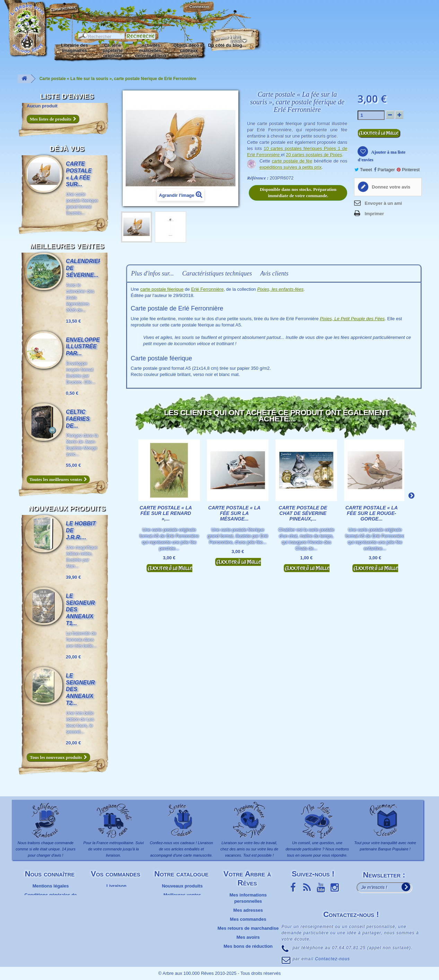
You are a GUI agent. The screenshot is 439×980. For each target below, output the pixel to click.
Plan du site (50, 910)
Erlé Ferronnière (207, 289)
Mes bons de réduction (248, 946)
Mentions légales (51, 886)
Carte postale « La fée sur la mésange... (234, 513)
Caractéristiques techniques (217, 273)
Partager (384, 169)
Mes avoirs (248, 937)
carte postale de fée (292, 161)
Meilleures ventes (67, 246)
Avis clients (274, 273)
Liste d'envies (67, 96)
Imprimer (374, 213)
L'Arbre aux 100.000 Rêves (22, 9)
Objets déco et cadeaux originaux (188, 50)
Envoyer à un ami (383, 203)
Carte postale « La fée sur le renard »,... (166, 513)
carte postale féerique (162, 289)
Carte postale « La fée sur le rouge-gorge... (371, 513)
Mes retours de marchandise (248, 928)
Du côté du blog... (227, 45)
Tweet (363, 169)
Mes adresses (248, 910)
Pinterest (408, 169)
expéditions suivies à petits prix (291, 167)
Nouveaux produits (66, 508)
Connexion (199, 7)
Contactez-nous (64, 14)
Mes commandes (248, 919)
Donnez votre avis (390, 187)
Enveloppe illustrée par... (83, 347)
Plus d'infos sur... (152, 273)
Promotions (182, 904)
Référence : (258, 178)
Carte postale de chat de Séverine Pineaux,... (303, 513)
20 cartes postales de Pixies (314, 154)
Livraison (116, 886)
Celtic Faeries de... (77, 419)
